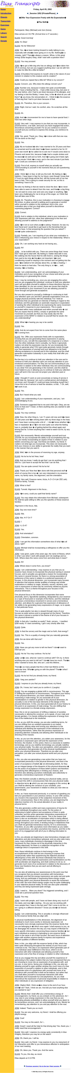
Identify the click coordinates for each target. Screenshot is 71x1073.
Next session (55, 1066)
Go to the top (44, 1066)
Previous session (31, 1066)
